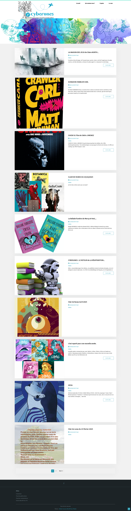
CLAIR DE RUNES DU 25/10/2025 (80, 177)
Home (63, 36)
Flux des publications (21, 496)
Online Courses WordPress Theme (67, 509)
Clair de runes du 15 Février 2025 (80, 429)
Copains (102, 3)
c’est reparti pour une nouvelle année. (82, 344)
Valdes (69, 57)
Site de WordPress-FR (21, 500)
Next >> (61, 471)
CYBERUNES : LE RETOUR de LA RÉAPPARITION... (86, 260)
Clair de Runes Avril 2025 (77, 302)
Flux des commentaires (22, 498)
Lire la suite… (108, 65)
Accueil (78, 3)
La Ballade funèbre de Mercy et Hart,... (82, 219)
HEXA (70, 385)
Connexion (18, 494)
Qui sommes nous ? (90, 3)
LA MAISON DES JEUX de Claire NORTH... (83, 52)
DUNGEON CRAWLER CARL (78, 82)
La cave (111, 3)
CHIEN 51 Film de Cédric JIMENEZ (81, 135)
